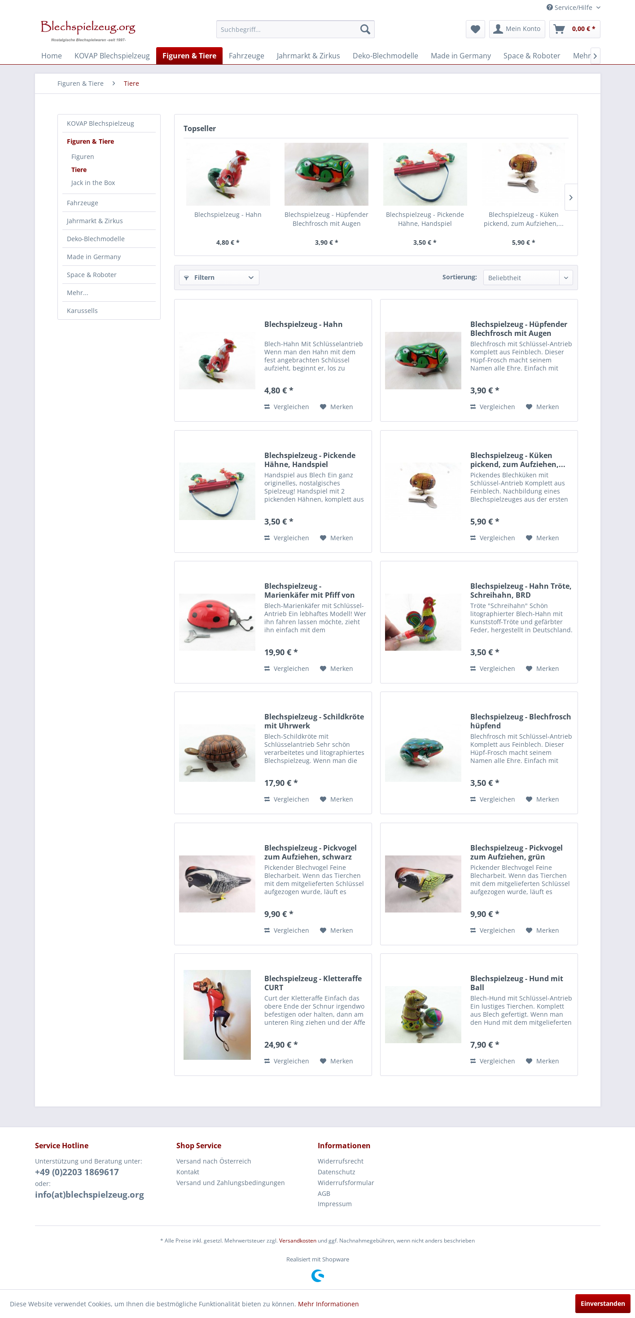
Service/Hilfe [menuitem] (570, 7)
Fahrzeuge (82, 202)
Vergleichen (286, 406)
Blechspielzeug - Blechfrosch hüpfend (520, 721)
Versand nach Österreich (213, 1161)
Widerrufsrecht (340, 1161)
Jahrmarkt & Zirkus (95, 220)
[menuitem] (295, 29)
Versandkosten (297, 1240)
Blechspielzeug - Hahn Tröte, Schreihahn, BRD (521, 590)
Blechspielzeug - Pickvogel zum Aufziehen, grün (516, 852)
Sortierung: (459, 277)
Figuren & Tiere (90, 141)
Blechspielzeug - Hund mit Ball (516, 983)
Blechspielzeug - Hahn (228, 214)
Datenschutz (336, 1172)
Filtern (199, 277)
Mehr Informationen (328, 1304)
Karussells (82, 310)
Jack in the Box (93, 182)
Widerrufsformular (346, 1182)
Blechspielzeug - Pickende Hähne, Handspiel (425, 219)
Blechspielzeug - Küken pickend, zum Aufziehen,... (524, 219)
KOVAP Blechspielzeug (100, 123)
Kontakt (187, 1172)
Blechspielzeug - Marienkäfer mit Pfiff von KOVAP (309, 590)
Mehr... (77, 292)
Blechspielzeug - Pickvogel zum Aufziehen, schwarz (310, 852)
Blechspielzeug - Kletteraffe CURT (313, 983)
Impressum (335, 1203)
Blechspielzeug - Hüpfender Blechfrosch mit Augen (326, 219)
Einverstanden (603, 1303)
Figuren (82, 156)
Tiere (79, 169)
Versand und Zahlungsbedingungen (230, 1182)
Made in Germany (94, 256)
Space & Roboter (92, 274)
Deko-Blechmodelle (96, 238)
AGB (324, 1193)
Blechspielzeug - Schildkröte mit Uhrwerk (314, 721)
